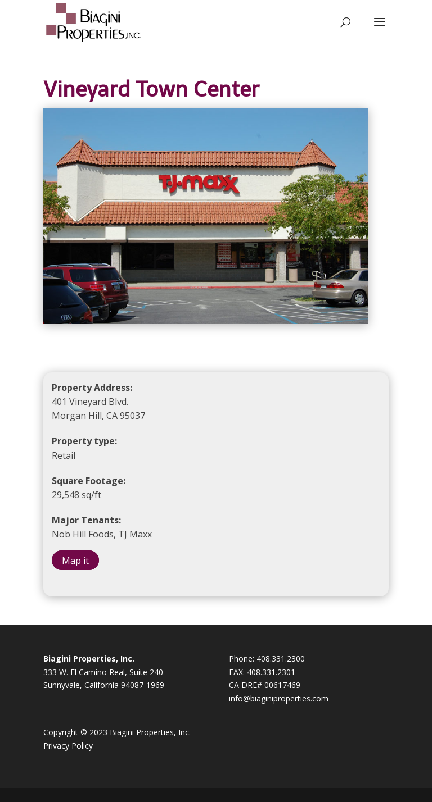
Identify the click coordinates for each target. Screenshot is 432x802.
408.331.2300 (280, 658)
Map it (75, 560)
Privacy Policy (68, 745)
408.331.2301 (271, 672)
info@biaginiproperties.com (278, 698)
